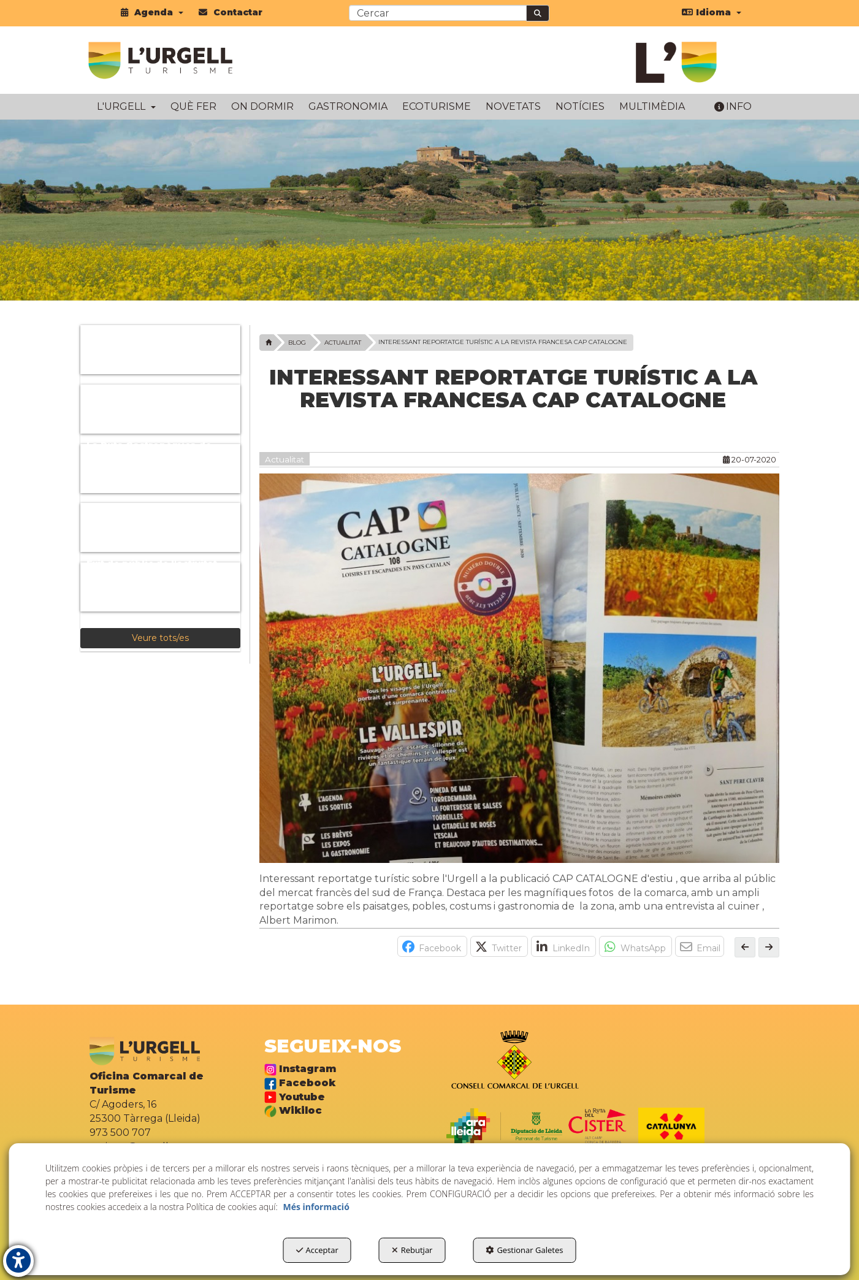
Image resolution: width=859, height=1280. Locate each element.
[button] (152, 12)
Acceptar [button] (317, 1249)
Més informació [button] (316, 1207)
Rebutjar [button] (412, 1249)
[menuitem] (152, 12)
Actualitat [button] (284, 459)
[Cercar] (537, 13)
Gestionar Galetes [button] (524, 1249)
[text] (438, 13)
